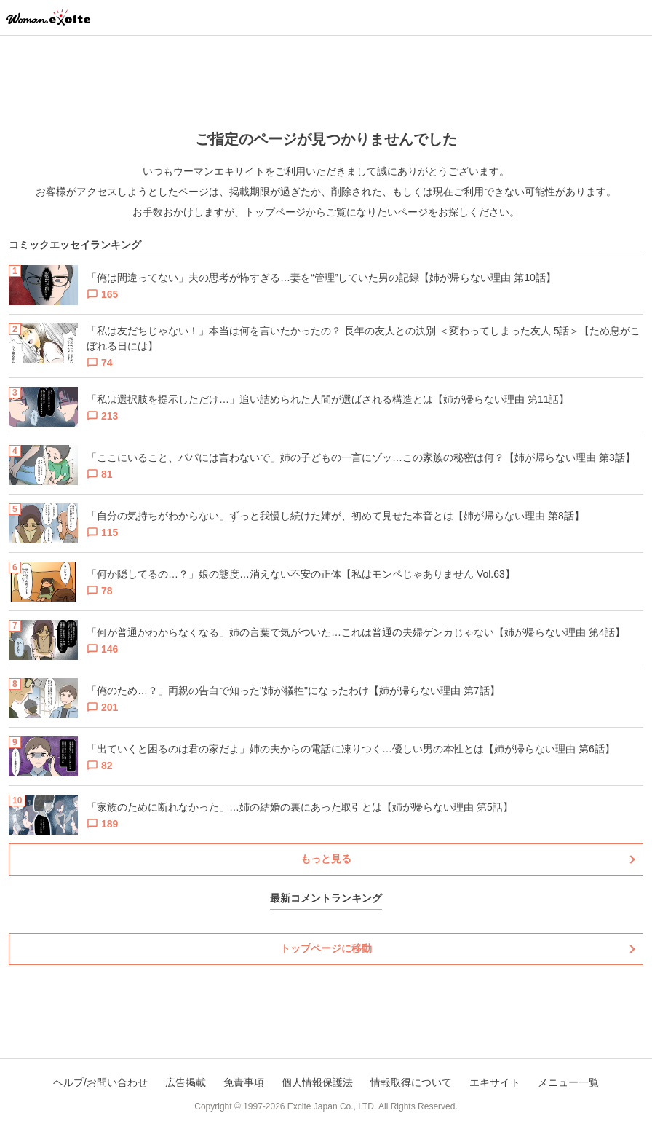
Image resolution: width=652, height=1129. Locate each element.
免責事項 (243, 1082)
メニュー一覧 (568, 1082)
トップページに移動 (326, 948)
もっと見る (326, 859)
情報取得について (411, 1082)
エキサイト (494, 1082)
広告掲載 (185, 1082)
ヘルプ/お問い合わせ (100, 1082)
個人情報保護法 (317, 1082)
